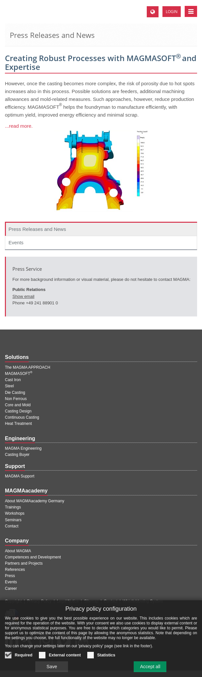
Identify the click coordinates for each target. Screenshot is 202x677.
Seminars (13, 520)
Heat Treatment (18, 423)
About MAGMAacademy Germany (34, 501)
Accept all (150, 669)
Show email (23, 296)
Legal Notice (68, 601)
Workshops (15, 513)
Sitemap (91, 601)
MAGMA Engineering (23, 448)
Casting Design (18, 411)
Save (51, 669)
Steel (9, 386)
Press (10, 575)
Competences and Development (33, 557)
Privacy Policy (39, 601)
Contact (11, 526)
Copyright (13, 601)
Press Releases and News (37, 229)
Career (11, 588)
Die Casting (15, 392)
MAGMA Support (19, 476)
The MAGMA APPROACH (27, 367)
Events (16, 242)
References (15, 569)
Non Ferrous (16, 398)
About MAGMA (18, 551)
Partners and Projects (23, 563)
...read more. (19, 126)
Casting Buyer (17, 454)
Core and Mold (18, 405)
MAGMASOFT (18, 373)
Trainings (13, 507)
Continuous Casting (22, 417)
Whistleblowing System (143, 601)
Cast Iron (13, 380)
